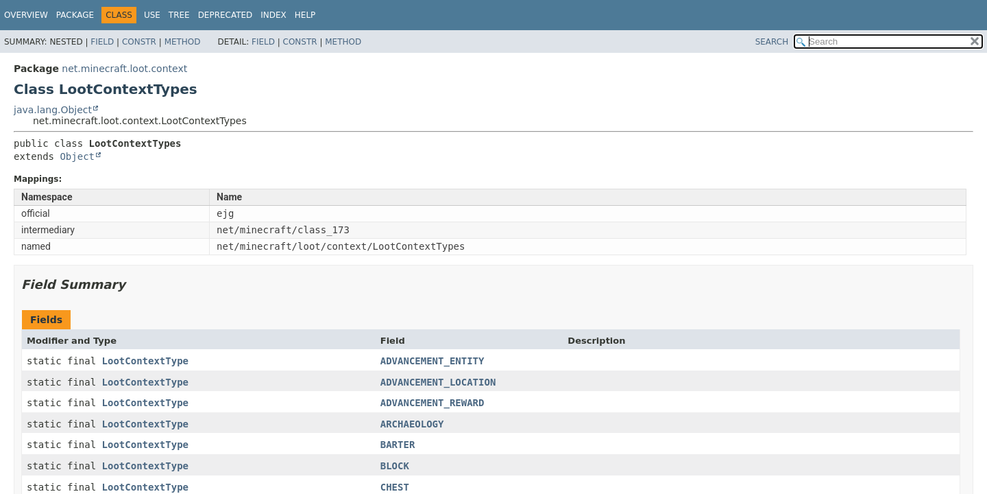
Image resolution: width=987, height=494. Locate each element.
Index (273, 15)
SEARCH (772, 42)
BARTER (397, 444)
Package (75, 15)
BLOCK (394, 465)
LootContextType (145, 360)
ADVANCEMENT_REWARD (432, 402)
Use (152, 15)
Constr (139, 42)
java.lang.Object (53, 109)
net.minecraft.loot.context (124, 68)
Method (182, 42)
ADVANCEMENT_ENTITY (432, 360)
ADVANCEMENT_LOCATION (438, 382)
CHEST (394, 487)
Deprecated (225, 15)
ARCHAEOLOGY (412, 424)
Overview (26, 15)
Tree (179, 15)
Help (305, 15)
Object (77, 156)
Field (102, 42)
